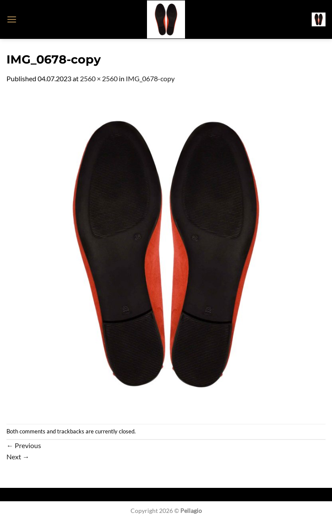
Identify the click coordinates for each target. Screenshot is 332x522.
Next (17, 456)
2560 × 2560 (99, 78)
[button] (11, 19)
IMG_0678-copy (150, 78)
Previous (23, 445)
